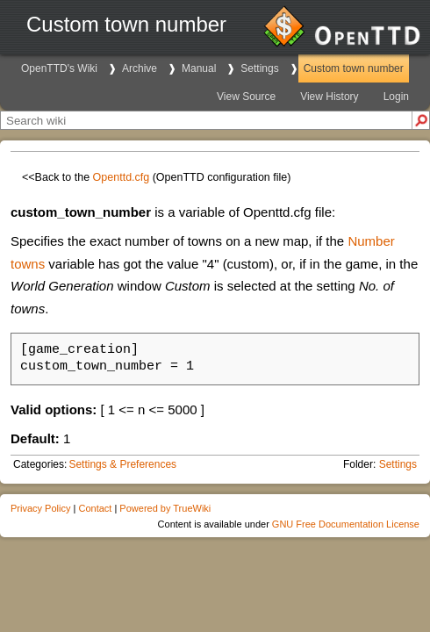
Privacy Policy (40, 508)
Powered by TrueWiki (165, 508)
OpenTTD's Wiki (59, 68)
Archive (139, 68)
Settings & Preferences (122, 464)
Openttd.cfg (121, 177)
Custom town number (354, 68)
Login (396, 96)
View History (329, 96)
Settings (259, 68)
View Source (246, 96)
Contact (94, 508)
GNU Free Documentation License (345, 524)
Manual (199, 68)
